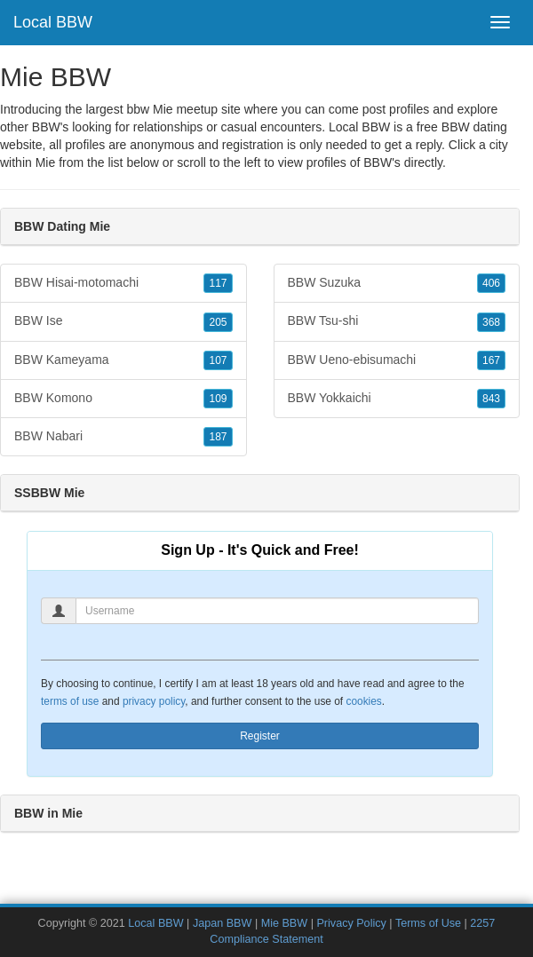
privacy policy (154, 701)
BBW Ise (123, 321)
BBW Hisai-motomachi (123, 283)
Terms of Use (428, 923)
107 (218, 360)
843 (491, 398)
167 (491, 360)
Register (260, 736)
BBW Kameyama (123, 360)
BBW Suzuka (397, 283)
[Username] (277, 610)
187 (218, 437)
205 (218, 322)
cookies (363, 701)
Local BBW (52, 22)
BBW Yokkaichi (397, 398)
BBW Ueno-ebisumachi (397, 360)
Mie (46, 162)
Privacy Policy (351, 923)
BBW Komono (123, 398)
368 (491, 322)
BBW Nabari (123, 437)
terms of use (70, 701)
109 (218, 398)
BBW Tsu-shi (397, 321)
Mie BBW (284, 923)
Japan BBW (222, 923)
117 (218, 283)
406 (491, 283)
